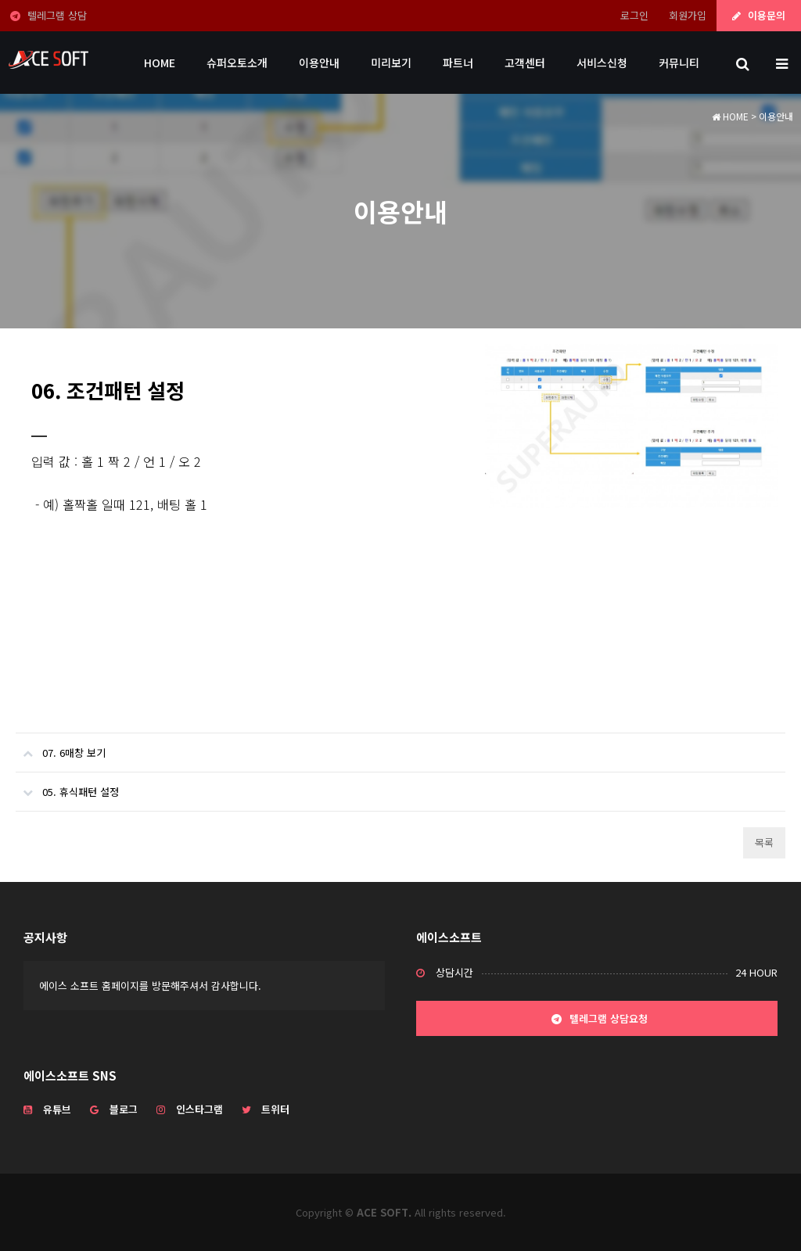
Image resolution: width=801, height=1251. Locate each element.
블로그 (114, 1109)
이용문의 (758, 15)
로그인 (634, 15)
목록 (764, 842)
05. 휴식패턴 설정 (67, 785)
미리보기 (391, 62)
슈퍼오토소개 (237, 62)
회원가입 (687, 15)
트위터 (265, 1109)
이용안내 (319, 62)
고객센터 (525, 62)
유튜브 (47, 1109)
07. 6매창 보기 (61, 746)
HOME (159, 62)
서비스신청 (602, 62)
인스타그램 (189, 1109)
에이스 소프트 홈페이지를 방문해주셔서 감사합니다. (150, 985)
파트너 (458, 62)
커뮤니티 (679, 62)
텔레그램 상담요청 (597, 1019)
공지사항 (45, 937)
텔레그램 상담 (48, 15)
